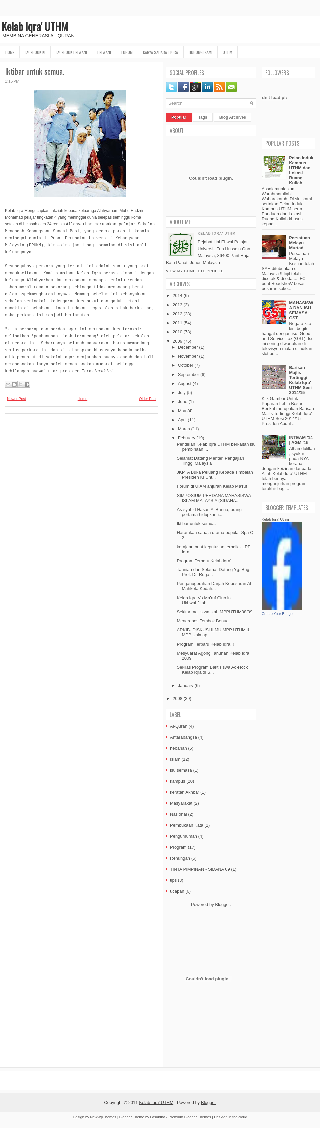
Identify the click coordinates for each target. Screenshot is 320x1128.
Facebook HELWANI (71, 52)
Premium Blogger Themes (189, 1117)
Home (9, 52)
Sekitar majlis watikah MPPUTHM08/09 (214, 611)
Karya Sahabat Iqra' (160, 52)
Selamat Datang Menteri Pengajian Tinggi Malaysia (210, 461)
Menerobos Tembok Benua (202, 620)
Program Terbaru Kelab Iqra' (204, 560)
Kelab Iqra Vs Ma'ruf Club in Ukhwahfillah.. (203, 600)
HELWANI (104, 52)
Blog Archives (232, 117)
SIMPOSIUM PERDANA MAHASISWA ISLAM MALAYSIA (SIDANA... (214, 498)
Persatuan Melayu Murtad (299, 242)
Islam (175, 759)
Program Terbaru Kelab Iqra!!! (205, 644)
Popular (178, 117)
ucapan (177, 891)
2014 (177, 295)
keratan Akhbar (184, 792)
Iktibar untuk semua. (34, 71)
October (185, 365)
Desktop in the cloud (230, 1117)
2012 (177, 313)
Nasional (178, 814)
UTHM (227, 52)
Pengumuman (183, 836)
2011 (177, 322)
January (185, 685)
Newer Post (16, 399)
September (188, 374)
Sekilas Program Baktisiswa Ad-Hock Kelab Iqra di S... (212, 670)
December (188, 347)
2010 (177, 331)
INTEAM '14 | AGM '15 (301, 440)
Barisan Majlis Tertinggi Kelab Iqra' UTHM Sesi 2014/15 (300, 380)
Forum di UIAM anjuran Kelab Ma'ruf (212, 486)
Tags (202, 117)
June (182, 401)
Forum (127, 52)
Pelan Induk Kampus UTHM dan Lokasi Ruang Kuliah (301, 170)
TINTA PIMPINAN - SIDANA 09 (200, 869)
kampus (177, 781)
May (182, 410)
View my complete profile (195, 271)
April (182, 419)
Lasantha (157, 1117)
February (186, 437)
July (182, 392)
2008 (177, 698)
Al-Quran (178, 726)
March (184, 428)
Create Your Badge (277, 614)
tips (173, 880)
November (188, 356)
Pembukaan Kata (186, 825)
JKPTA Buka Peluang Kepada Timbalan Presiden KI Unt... (215, 475)
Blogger (222, 904)
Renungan (180, 858)
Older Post (147, 399)
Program (178, 847)
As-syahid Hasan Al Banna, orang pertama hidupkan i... (209, 512)
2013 (177, 304)
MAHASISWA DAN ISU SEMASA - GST (301, 310)
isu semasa (181, 770)
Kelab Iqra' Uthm (275, 519)
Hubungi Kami (200, 52)
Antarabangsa (183, 737)
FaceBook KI (35, 52)
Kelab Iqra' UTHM (35, 26)
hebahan (178, 748)
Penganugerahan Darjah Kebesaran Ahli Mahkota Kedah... (215, 586)
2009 (177, 341)
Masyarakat (181, 803)
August (184, 383)
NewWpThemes (103, 1117)
